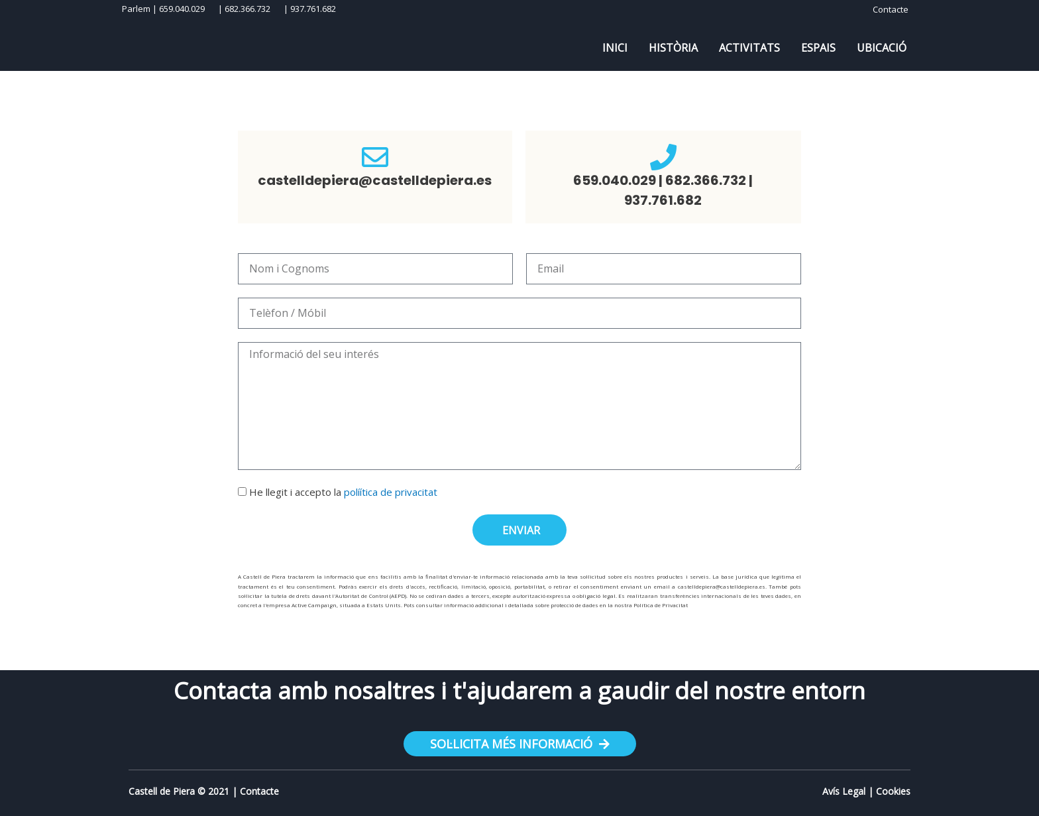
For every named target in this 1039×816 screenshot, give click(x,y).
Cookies (893, 791)
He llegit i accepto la (343, 491)
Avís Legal (843, 791)
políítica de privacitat (390, 491)
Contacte (259, 791)
